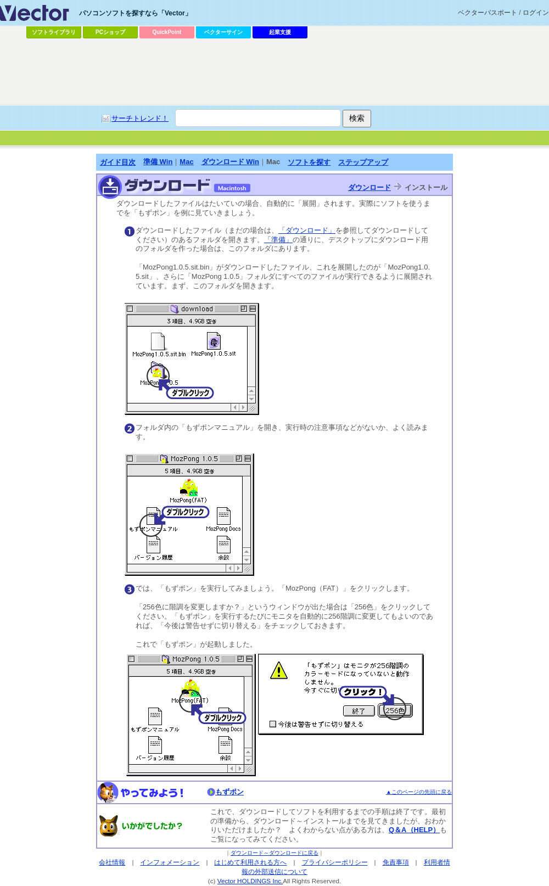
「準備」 (278, 239)
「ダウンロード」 (306, 230)
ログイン (536, 12)
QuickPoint (167, 32)
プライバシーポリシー (335, 862)
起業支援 (280, 32)
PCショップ (110, 32)
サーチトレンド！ (140, 118)
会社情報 (112, 862)
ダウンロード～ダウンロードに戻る (274, 853)
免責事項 (396, 862)
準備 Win (157, 162)
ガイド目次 (118, 162)
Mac (186, 162)
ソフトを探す (309, 162)
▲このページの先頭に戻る (419, 792)
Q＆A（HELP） (414, 830)
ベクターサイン (223, 32)
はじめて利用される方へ (250, 862)
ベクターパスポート (487, 12)
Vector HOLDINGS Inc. (250, 880)
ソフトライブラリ (54, 32)
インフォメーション (169, 862)
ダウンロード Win (230, 162)
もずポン (229, 792)
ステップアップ (363, 162)
